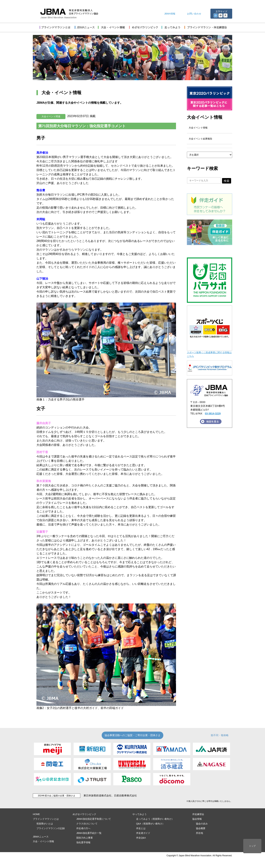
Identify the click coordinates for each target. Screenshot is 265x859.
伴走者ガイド (143, 833)
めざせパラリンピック (84, 814)
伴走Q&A (141, 837)
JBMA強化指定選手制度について (93, 819)
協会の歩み (202, 823)
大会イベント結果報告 (200, 138)
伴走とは (141, 828)
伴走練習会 (198, 814)
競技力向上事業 (84, 837)
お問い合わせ (194, 13)
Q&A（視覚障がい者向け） (150, 823)
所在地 (199, 833)
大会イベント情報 (204, 117)
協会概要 (200, 828)
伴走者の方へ (83, 828)
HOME (36, 814)
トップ (252, 846)
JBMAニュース (41, 836)
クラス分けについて (87, 823)
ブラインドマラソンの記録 (50, 828)
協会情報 (197, 819)
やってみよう (139, 814)
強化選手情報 (83, 842)
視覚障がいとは (44, 823)
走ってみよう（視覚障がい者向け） (155, 819)
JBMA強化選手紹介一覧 (89, 833)
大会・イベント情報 (43, 841)
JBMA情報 (169, 13)
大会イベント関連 (51, 116)
